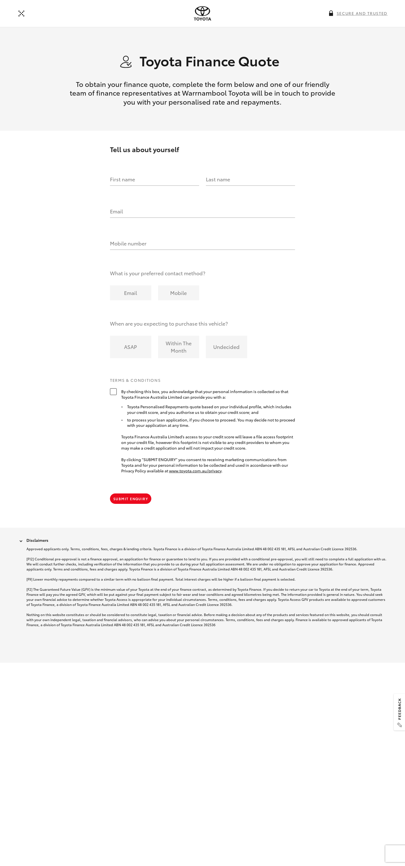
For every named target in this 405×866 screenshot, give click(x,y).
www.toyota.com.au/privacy (195, 471)
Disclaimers (37, 541)
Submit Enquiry (130, 499)
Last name (218, 179)
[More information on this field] (331, 13)
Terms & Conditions (135, 381)
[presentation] (202, 13)
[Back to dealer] (21, 13)
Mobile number (128, 243)
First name (122, 179)
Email (116, 211)
